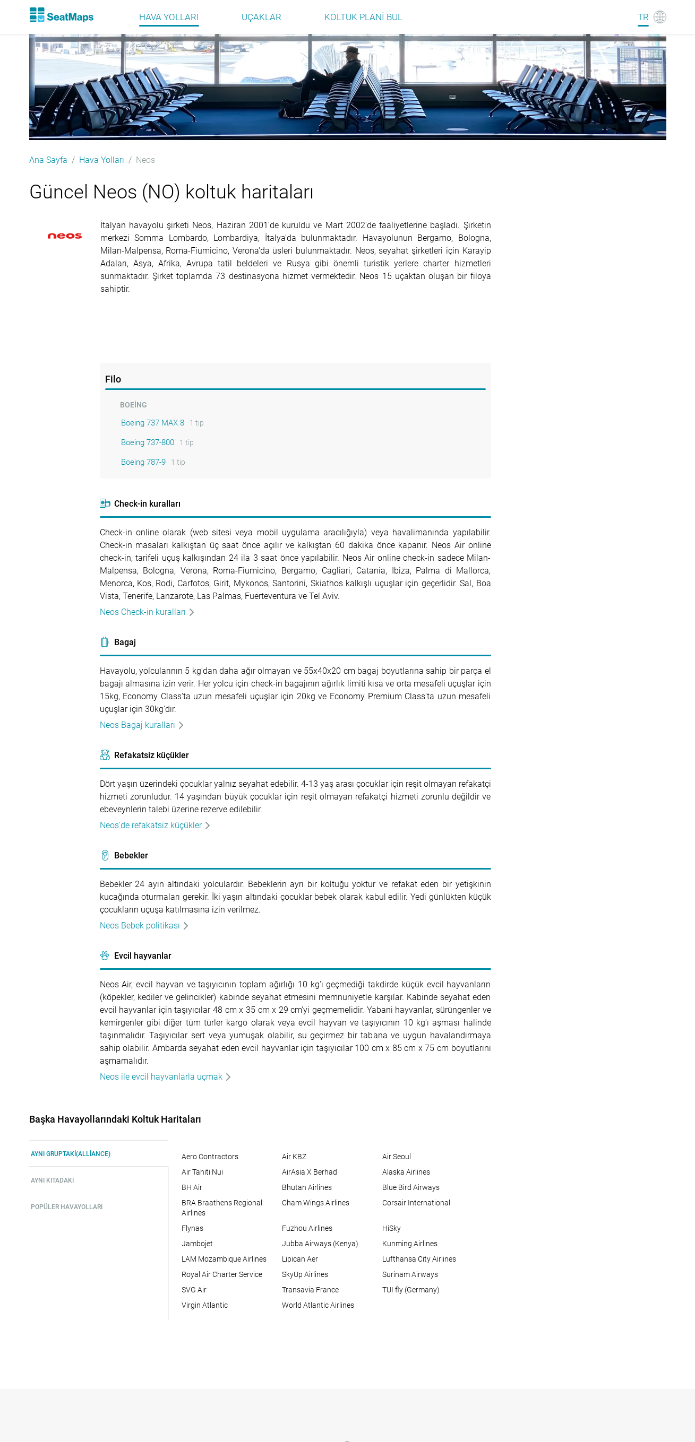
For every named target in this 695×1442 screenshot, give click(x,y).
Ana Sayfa (48, 160)
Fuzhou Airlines (307, 1228)
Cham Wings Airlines (315, 1202)
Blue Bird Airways (411, 1187)
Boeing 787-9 (143, 462)
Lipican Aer (300, 1259)
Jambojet (197, 1243)
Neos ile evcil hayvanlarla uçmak (166, 1077)
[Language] (652, 17)
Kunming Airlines (409, 1243)
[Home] (61, 14)
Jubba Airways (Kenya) (320, 1243)
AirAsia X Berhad (309, 1172)
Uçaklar (261, 17)
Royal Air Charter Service (222, 1274)
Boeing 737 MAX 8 (152, 423)
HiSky (391, 1228)
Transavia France (310, 1289)
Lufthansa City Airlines (419, 1259)
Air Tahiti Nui (202, 1172)
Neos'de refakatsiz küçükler (155, 825)
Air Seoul (396, 1156)
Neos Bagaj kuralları (142, 725)
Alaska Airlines (406, 1172)
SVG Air (194, 1289)
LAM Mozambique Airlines (224, 1259)
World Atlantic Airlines (318, 1305)
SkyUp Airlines (305, 1274)
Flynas (192, 1228)
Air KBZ (294, 1156)
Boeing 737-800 (147, 442)
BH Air (192, 1187)
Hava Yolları (101, 160)
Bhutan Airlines (307, 1187)
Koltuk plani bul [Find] (363, 17)
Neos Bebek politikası (145, 925)
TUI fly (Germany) (411, 1289)
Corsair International (416, 1202)
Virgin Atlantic (205, 1305)
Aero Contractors (210, 1156)
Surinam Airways (410, 1274)
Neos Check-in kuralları (147, 612)
